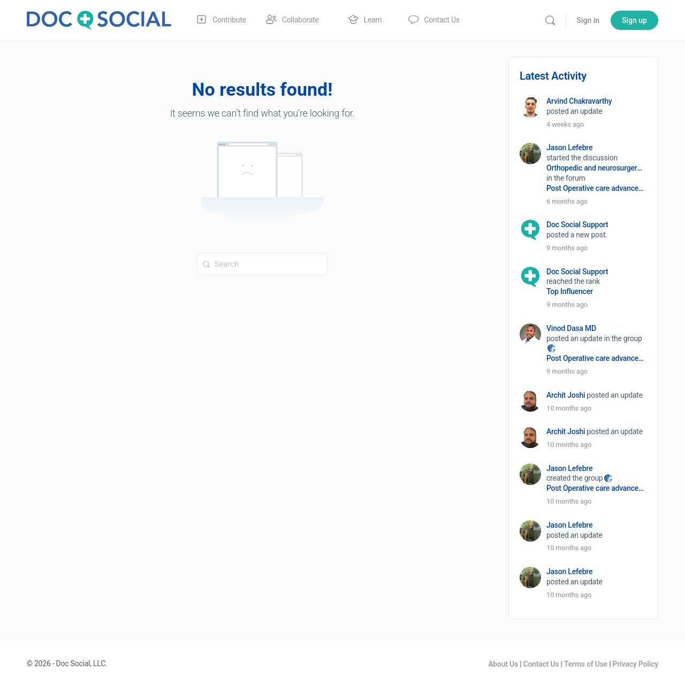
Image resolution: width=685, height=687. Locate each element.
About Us (503, 664)
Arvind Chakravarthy (579, 101)
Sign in (587, 20)
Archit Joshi (565, 395)
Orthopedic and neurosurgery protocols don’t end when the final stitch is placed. (595, 168)
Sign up (634, 20)
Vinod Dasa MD (571, 328)
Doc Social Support (577, 224)
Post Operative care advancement (595, 188)
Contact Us (541, 664)
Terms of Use (585, 664)
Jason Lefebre (569, 147)
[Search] (550, 20)
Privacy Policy (635, 664)
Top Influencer (569, 291)
